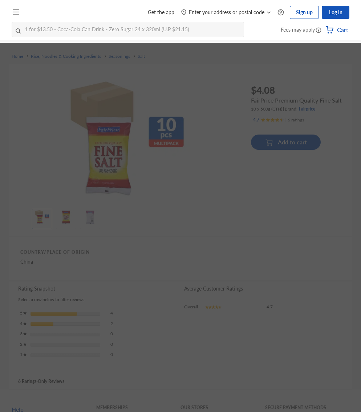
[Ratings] (278, 120)
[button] (318, 30)
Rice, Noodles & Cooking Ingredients (66, 56)
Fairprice (307, 109)
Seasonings (119, 56)
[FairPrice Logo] (43, 12)
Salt (141, 56)
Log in (335, 12)
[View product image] (42, 217)
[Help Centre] (280, 12)
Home (17, 56)
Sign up (304, 12)
